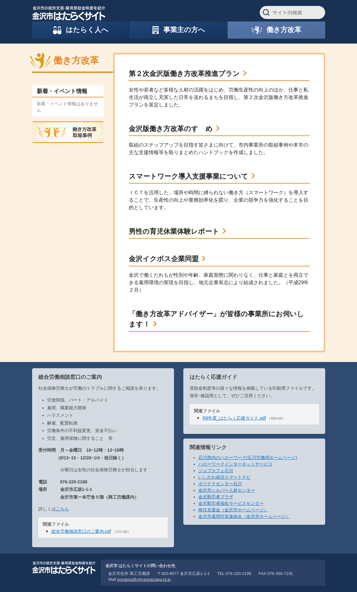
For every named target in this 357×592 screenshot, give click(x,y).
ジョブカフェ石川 (215, 470)
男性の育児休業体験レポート (174, 231)
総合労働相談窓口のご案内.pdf (81, 531)
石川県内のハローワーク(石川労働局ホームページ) (247, 457)
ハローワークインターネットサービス (235, 464)
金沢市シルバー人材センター (226, 490)
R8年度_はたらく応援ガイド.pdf (234, 418)
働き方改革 (76, 60)
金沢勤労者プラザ (215, 496)
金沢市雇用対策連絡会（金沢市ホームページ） (244, 516)
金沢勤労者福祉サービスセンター (231, 503)
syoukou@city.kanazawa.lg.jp (144, 579)
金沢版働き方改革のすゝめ (171, 129)
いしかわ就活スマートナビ (224, 477)
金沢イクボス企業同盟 (164, 259)
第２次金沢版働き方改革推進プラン (184, 74)
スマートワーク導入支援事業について (188, 176)
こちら (62, 508)
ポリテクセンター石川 (220, 483)
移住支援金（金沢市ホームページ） (233, 509)
